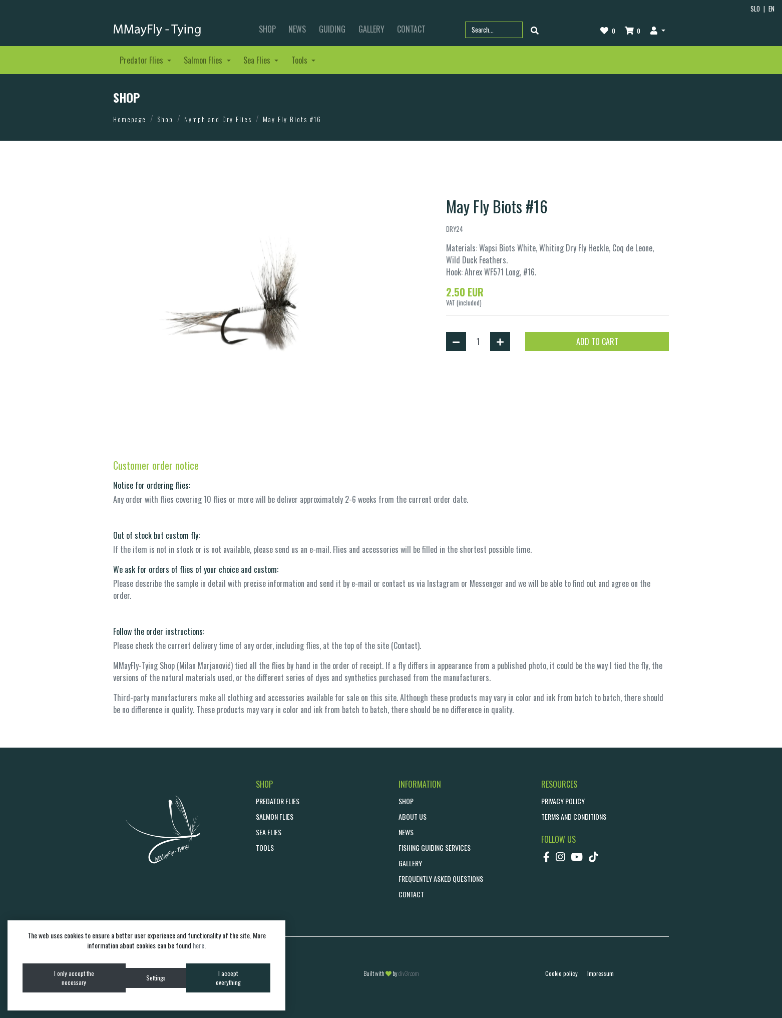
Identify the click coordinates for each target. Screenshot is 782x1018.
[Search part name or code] (494, 30)
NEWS (297, 29)
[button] (657, 30)
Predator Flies (277, 801)
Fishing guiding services (435, 847)
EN (771, 9)
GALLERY (371, 29)
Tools (265, 847)
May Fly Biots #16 (292, 119)
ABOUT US (413, 816)
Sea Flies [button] (257, 60)
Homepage (129, 119)
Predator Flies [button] (142, 60)
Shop (165, 119)
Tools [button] (300, 60)
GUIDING (332, 29)
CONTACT (411, 29)
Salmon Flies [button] (204, 60)
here (198, 945)
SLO (755, 9)
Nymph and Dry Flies (218, 119)
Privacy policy (563, 801)
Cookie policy (561, 973)
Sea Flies (268, 832)
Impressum (600, 973)
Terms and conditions (573, 816)
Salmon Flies (274, 816)
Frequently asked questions (441, 878)
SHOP (267, 29)
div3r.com (409, 973)
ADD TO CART (597, 341)
